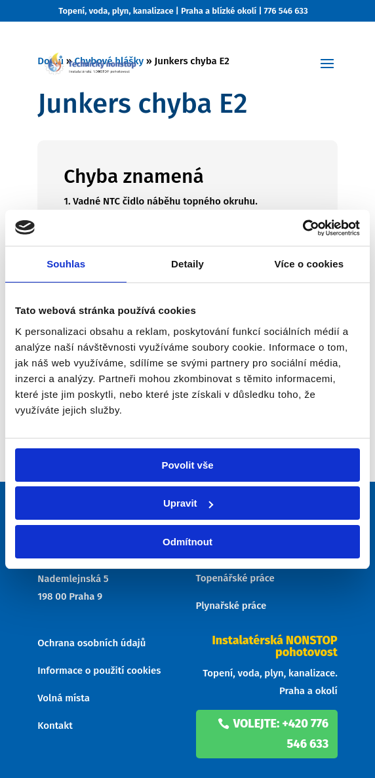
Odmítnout (187, 541)
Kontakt (55, 725)
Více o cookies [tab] (309, 263)
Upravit (188, 503)
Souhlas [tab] (66, 263)
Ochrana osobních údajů (91, 643)
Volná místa (63, 698)
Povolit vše (187, 465)
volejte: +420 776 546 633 (280, 733)
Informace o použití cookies (99, 670)
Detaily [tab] (187, 263)
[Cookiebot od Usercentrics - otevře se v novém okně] (302, 228)
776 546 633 (286, 11)
